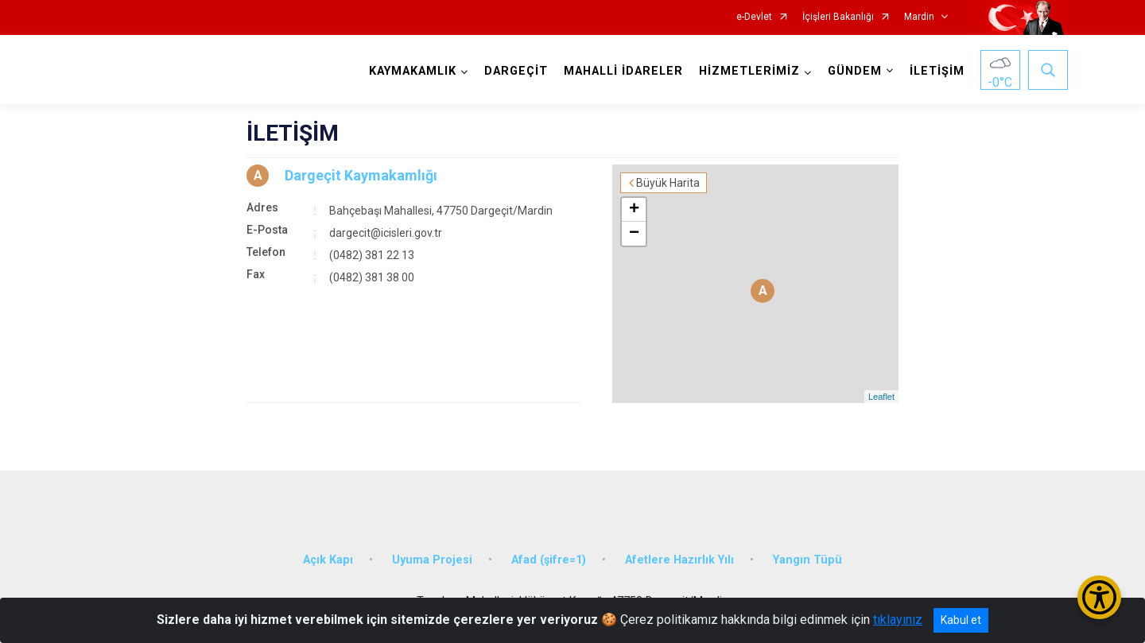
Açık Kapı (328, 560)
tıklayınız (897, 619)
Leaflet (881, 396)
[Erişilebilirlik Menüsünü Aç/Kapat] (1099, 597)
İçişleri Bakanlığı (838, 17)
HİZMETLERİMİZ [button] (749, 71)
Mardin (919, 17)
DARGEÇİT (516, 71)
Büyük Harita (668, 182)
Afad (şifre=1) (548, 560)
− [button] (634, 234)
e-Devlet (754, 17)
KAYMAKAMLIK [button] (412, 71)
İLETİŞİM (937, 71)
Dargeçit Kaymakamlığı (361, 175)
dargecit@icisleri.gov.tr (385, 233)
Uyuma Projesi (432, 560)
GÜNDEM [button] (855, 71)
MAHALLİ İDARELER (623, 71)
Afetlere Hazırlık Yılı (679, 560)
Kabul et (961, 620)
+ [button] (634, 210)
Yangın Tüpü (807, 560)
